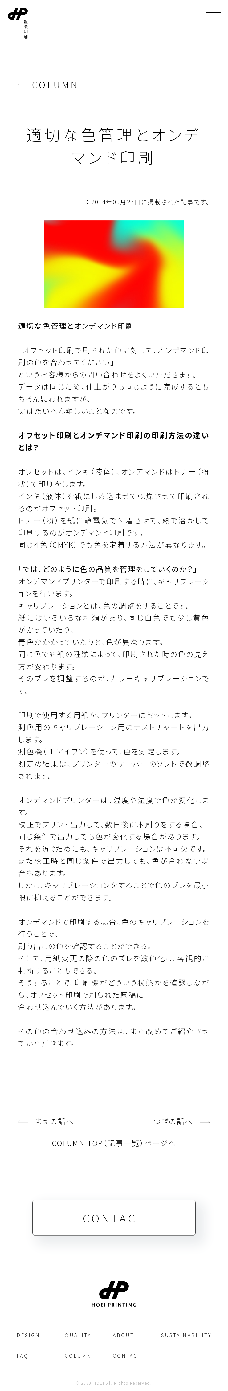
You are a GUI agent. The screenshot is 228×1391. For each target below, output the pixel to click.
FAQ (22, 1355)
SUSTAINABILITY (186, 1335)
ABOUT (123, 1335)
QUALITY (78, 1335)
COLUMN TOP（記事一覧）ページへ (114, 1149)
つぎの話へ (173, 1128)
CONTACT (114, 1224)
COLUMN (55, 84)
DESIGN (28, 1335)
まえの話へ (54, 1128)
